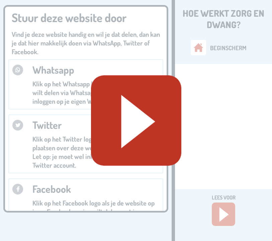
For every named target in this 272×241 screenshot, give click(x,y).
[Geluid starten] (136, 120)
